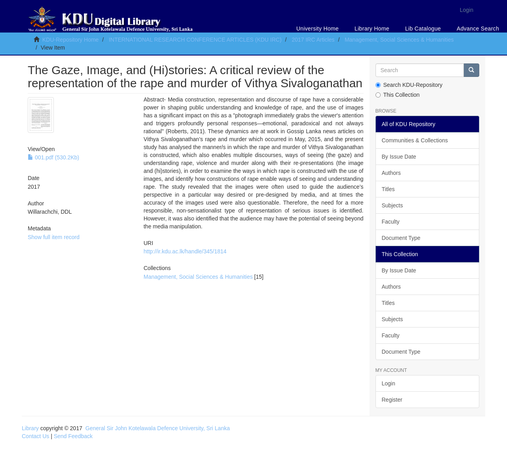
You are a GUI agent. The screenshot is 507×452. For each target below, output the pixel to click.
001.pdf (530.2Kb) (53, 157)
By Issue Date (399, 156)
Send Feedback (73, 436)
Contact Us (35, 436)
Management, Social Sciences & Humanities (399, 39)
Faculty (391, 221)
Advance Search (478, 28)
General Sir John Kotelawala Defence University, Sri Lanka (158, 428)
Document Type (401, 238)
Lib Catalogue (423, 28)
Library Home (372, 28)
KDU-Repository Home (70, 39)
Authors (391, 173)
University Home (317, 28)
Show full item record (54, 237)
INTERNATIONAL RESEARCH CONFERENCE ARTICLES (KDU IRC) (195, 39)
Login (388, 383)
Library (30, 428)
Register (392, 399)
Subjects (392, 205)
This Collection (397, 95)
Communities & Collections (415, 140)
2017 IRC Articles (313, 39)
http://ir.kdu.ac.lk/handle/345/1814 (184, 251)
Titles (388, 189)
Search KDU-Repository (408, 85)
